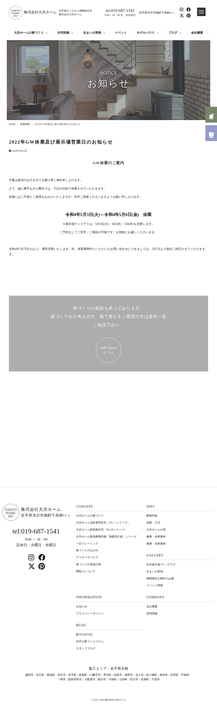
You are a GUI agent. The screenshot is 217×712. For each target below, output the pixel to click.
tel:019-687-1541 (120, 12)
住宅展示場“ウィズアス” (161, 564)
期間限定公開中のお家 (160, 578)
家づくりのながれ (87, 550)
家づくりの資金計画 (88, 564)
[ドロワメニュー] (201, 12)
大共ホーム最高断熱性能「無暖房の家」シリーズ (106, 536)
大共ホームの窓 (156, 529)
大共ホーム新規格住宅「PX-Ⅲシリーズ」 (101, 529)
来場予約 (211, 115)
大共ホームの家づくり (29, 32)
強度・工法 (153, 522)
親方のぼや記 (84, 634)
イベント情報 (154, 585)
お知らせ (81, 606)
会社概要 (197, 32)
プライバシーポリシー (90, 613)
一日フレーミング (87, 543)
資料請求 (211, 133)
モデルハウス (145, 32)
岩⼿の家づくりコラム (90, 641)
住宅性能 (63, 32)
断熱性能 (151, 515)
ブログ (172, 32)
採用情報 (151, 613)
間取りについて (85, 571)
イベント (121, 32)
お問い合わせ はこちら (108, 350)
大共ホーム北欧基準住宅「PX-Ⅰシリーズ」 (103, 522)
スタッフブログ (85, 648)
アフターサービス (87, 557)
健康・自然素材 (156, 536)
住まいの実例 (92, 32)
